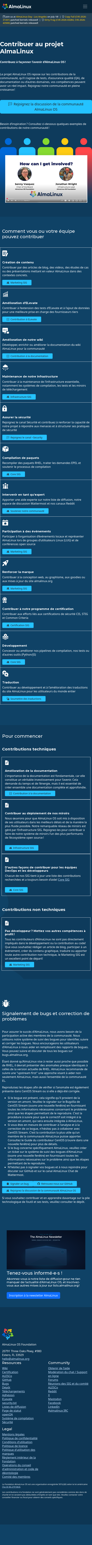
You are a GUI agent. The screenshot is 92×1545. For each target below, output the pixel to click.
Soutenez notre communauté (25, 511)
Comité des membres (16, 1477)
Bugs (5, 1384)
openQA (7, 1414)
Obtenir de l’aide (59, 1368)
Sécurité (7, 1422)
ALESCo (7, 1376)
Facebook (54, 1403)
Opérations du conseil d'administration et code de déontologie (20, 1469)
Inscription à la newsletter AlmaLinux (33, 1295)
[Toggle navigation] (85, 6)
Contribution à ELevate (22, 319)
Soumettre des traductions (24, 698)
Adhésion (8, 1395)
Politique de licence (15, 1446)
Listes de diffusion (14, 1407)
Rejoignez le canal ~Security (24, 437)
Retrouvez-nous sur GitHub (54, 1183)
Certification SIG (18, 625)
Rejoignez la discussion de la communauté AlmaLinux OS (46, 107)
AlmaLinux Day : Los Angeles (31, 16)
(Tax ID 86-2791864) (11, 1486)
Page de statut (11, 1411)
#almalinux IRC (58, 1411)
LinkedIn (54, 1407)
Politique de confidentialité (19, 1438)
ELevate (7, 1399)
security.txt (9, 1403)
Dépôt (6, 1387)
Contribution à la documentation (27, 356)
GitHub (6, 1380)
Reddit (52, 1391)
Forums (53, 1380)
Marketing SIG (17, 282)
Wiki (5, 1368)
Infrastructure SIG (19, 397)
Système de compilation (18, 1418)
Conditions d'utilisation (17, 1442)
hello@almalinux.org (15, 1359)
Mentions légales (13, 1434)
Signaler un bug (18, 1183)
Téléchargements (13, 1391)
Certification (10, 1372)
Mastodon (55, 1399)
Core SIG (14, 474)
